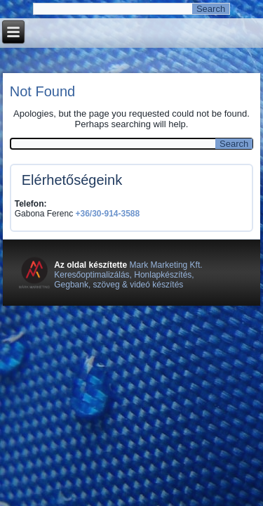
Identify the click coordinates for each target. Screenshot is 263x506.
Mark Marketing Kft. (164, 265)
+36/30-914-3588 (107, 214)
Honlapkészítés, (164, 275)
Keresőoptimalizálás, (94, 275)
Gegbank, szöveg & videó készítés (118, 285)
